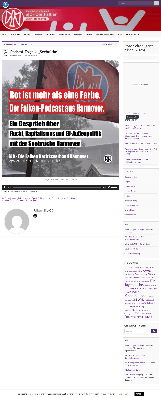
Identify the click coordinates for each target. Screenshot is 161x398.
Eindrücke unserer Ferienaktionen (19, 44)
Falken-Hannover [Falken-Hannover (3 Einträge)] (134, 281)
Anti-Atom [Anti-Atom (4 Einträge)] (138, 271)
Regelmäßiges (38, 34)
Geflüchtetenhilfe (44, 198)
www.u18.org (129, 210)
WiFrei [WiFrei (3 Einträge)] (141, 310)
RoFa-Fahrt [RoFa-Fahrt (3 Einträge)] (140, 303)
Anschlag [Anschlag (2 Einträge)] (131, 271)
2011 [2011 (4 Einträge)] (142, 267)
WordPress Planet (131, 205)
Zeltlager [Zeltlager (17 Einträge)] (140, 313)
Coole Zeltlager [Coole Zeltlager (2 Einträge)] (129, 278)
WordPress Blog (130, 200)
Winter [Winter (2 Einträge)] (146, 310)
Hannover (62, 198)
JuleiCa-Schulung (107, 44)
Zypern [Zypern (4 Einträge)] (148, 314)
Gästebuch (89, 34)
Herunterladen (132, 117)
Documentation (130, 177)
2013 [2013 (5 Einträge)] (152, 267)
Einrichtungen (50, 34)
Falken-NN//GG (18, 55)
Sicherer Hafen (31, 200)
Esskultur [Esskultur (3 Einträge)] (148, 278)
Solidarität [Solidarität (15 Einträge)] (150, 303)
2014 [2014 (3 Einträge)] (126, 271)
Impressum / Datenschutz (133, 34)
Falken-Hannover (24, 198)
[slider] (57, 187)
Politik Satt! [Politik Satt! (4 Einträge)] (149, 300)
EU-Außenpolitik (11, 198)
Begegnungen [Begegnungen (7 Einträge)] (141, 274)
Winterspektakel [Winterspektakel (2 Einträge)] (129, 314)
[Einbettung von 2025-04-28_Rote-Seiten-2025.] (140, 84)
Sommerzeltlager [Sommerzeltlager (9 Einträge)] (138, 306)
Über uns (27, 34)
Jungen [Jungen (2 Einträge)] (126, 292)
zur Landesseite (130, 215)
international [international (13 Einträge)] (146, 288)
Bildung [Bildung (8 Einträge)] (151, 274)
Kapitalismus (71, 198)
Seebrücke (21, 200)
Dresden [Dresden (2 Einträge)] (142, 278)
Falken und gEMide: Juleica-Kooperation (139, 244)
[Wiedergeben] (5, 187)
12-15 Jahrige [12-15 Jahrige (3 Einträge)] (134, 268)
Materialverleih (78, 34)
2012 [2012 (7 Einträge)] (146, 267)
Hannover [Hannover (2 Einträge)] (153, 285)
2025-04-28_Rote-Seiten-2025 (135, 113)
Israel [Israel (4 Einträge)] (155, 289)
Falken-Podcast (32, 55)
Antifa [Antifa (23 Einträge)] (147, 270)
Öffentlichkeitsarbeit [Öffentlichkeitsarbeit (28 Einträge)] (138, 317)
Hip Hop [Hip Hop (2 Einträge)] (126, 289)
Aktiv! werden (15, 34)
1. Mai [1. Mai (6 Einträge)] (127, 267)
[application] (60, 187)
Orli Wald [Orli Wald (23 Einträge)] (138, 299)
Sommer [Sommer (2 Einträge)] (126, 307)
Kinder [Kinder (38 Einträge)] (134, 292)
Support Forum (130, 191)
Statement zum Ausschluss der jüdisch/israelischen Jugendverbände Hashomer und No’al (138, 136)
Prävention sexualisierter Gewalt (105, 34)
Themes (127, 196)
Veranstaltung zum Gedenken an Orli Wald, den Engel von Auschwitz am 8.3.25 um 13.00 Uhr (140, 151)
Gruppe (54, 198)
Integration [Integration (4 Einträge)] (134, 289)
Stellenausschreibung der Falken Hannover (140, 144)
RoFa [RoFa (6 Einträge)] (134, 303)
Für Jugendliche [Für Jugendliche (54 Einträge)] (139, 283)
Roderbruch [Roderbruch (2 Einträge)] (127, 303)
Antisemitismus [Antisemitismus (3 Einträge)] (129, 274)
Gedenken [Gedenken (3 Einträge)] (146, 285)
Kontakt (120, 34)
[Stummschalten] (108, 187)
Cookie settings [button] (125, 394)
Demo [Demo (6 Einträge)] (136, 277)
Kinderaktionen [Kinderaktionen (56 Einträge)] (136, 295)
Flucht (34, 198)
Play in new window (18, 191)
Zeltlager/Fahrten (64, 34)
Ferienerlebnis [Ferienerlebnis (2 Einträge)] (145, 281)
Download (33, 191)
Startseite (4, 34)
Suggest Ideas (129, 186)
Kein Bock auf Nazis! (132, 249)
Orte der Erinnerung (132, 253)
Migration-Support (9, 200)
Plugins (127, 182)
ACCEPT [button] (139, 394)
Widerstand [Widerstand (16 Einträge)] (131, 310)
